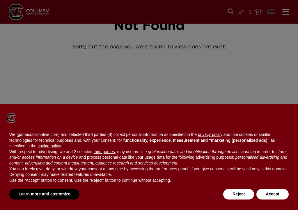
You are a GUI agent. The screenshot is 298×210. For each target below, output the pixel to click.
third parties (104, 151)
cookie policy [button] (49, 146)
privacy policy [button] (210, 134)
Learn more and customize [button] (44, 194)
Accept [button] (272, 194)
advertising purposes (214, 157)
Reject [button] (239, 194)
